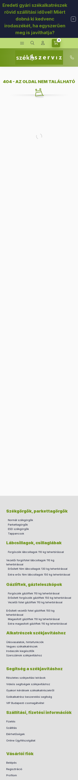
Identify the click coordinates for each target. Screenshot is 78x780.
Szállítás (11, 727)
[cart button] (56, 43)
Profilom (11, 775)
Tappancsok (16, 533)
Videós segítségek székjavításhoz (28, 684)
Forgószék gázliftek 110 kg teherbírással (33, 593)
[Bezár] (73, 19)
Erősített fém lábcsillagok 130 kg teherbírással (37, 568)
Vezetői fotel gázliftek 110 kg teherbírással (35, 602)
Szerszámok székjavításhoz (24, 655)
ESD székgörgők (18, 529)
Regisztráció (14, 769)
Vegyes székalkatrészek (22, 646)
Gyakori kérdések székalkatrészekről (30, 690)
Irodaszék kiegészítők (20, 651)
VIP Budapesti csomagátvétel (25, 703)
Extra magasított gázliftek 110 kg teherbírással (37, 623)
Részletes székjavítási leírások (26, 677)
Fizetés (10, 721)
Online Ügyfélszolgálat (20, 740)
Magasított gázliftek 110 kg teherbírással (34, 619)
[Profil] (43, 43)
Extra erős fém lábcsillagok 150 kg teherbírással (38, 574)
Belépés (11, 762)
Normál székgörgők (20, 520)
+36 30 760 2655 (72, 57)
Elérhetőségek (15, 734)
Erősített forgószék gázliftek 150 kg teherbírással (39, 597)
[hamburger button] (22, 43)
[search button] (32, 43)
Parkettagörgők (18, 524)
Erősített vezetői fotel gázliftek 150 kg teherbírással (30, 612)
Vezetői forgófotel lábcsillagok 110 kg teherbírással (30, 562)
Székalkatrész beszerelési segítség (29, 696)
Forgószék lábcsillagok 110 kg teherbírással (36, 552)
